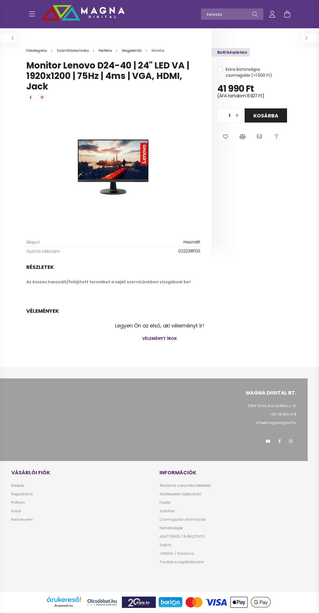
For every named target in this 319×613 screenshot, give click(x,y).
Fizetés (165, 503)
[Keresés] (232, 14)
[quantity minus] (221, 115)
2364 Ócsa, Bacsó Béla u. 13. (272, 405)
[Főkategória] (37, 50)
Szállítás (167, 511)
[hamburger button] (32, 14)
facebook (279, 441)
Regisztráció (22, 494)
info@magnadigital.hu (276, 422)
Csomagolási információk (183, 520)
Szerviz (165, 545)
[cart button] (287, 14)
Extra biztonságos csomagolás (243, 72)
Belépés (18, 486)
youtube (268, 441)
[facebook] (30, 97)
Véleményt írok (159, 338)
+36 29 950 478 (283, 414)
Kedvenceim (22, 520)
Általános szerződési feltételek (185, 486)
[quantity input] (229, 115)
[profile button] (272, 14)
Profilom (18, 503)
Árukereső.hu (64, 605)
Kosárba (265, 115)
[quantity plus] (237, 115)
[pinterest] (42, 97)
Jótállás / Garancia (177, 554)
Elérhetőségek (171, 528)
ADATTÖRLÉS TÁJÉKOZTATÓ (182, 537)
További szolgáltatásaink (182, 562)
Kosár (16, 511)
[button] (225, 136)
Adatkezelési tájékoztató (180, 494)
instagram (290, 441)
